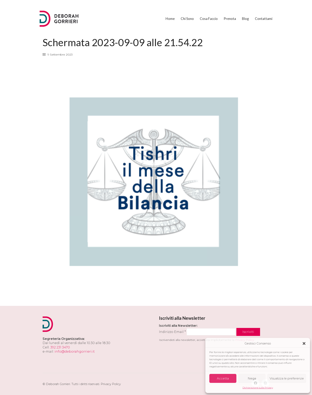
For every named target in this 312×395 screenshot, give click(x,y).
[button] (304, 343)
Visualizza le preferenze (287, 378)
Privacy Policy (111, 384)
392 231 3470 (60, 347)
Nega (252, 378)
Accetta (223, 378)
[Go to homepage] (59, 18)
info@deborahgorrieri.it (75, 351)
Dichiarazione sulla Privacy (258, 387)
